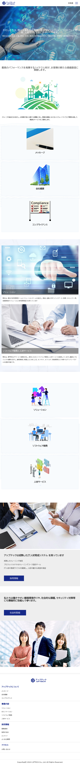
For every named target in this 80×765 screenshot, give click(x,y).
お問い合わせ (6, 749)
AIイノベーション (7, 711)
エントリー (5, 736)
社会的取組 (15, 613)
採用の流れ (5, 732)
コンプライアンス (7, 698)
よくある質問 (6, 739)
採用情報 (14, 578)
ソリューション (6, 708)
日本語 (70, 3)
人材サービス (6, 718)
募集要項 (4, 728)
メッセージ (5, 691)
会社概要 (4, 694)
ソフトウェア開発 (7, 715)
